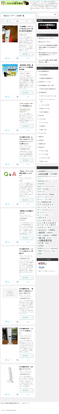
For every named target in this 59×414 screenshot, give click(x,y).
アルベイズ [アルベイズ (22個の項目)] (42, 191)
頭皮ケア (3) (43, 129)
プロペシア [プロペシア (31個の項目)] (47, 210)
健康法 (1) (41, 136)
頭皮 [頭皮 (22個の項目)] (40, 253)
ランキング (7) (42, 133)
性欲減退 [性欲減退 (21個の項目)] (46, 235)
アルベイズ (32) (44, 150)
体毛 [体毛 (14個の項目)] (50, 227)
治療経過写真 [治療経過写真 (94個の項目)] (45, 240)
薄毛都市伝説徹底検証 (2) (46, 78)
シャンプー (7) (43, 122)
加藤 (46, 62)
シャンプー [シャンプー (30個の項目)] (50, 197)
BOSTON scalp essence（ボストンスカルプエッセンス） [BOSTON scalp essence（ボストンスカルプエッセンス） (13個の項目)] (47, 177)
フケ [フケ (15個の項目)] (40, 209)
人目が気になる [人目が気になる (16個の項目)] (42, 227)
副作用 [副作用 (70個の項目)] (42, 233)
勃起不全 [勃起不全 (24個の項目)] (50, 232)
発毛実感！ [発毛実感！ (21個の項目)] (42, 245)
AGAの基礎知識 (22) (44, 71)
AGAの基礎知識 (23, 218)
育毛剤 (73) (41, 147)
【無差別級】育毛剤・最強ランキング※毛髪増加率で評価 (26, 67)
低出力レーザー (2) (45, 108)
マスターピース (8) (45, 158)
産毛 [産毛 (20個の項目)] (47, 243)
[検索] (47, 14)
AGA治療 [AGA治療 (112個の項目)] (43, 174)
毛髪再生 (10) (42, 143)
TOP (11, 403)
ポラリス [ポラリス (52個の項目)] (42, 218)
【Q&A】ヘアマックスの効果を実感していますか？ (26, 173)
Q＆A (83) (41, 115)
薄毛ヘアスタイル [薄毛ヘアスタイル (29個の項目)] (44, 251)
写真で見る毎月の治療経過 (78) (48, 89)
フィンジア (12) (44, 154)
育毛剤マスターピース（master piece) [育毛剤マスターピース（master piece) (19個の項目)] (48, 248)
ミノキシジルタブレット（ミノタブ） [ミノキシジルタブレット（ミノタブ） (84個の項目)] (47, 224)
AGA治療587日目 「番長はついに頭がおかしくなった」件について (26, 291)
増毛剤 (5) (42, 126)
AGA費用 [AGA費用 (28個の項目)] (54, 174)
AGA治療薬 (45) (43, 92)
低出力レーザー (23, 34)
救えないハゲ (42, 38)
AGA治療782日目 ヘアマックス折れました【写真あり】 (26, 251)
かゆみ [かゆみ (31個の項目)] (46, 189)
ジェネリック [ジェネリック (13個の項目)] (41, 199)
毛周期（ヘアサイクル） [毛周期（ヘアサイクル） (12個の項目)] (53, 237)
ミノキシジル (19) (44, 105)
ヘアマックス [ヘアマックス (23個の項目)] (42, 212)
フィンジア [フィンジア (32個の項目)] (42, 207)
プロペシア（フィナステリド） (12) (47, 100)
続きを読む (28, 54)
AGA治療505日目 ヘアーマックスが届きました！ (26, 331)
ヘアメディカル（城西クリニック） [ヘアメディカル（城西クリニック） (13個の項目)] (46, 215)
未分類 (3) (41, 140)
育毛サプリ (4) (43, 161)
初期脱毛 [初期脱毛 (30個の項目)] (52, 230)
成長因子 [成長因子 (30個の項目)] (54, 235)
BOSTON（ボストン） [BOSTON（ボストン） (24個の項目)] (45, 181)
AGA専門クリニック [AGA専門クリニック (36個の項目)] (46, 171)
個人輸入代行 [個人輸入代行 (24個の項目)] (42, 230)
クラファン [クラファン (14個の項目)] (41, 196)
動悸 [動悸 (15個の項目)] (40, 235)
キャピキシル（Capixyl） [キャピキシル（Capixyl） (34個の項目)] (47, 194)
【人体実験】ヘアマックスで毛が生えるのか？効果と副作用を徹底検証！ (26, 29)
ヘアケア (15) (42, 119)
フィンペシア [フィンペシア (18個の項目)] (53, 207)
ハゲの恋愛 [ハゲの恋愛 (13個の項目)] (49, 199)
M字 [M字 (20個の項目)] (40, 189)
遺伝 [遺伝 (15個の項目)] (54, 251)
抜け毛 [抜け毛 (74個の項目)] (42, 238)
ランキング (22, 73)
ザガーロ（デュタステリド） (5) (48, 96)
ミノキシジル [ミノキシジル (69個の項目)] (45, 220)
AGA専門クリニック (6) (44, 81)
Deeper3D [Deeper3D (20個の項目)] (41, 183)
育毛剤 (27, 73)
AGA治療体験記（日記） (25, 109)
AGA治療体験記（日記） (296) (46, 85)
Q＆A (21, 180)
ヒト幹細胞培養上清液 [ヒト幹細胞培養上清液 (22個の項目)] (45, 202)
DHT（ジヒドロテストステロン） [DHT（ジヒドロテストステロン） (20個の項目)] (47, 186)
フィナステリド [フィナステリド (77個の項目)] (46, 205)
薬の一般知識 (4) (44, 112)
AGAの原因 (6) (44, 74)
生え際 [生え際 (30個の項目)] (41, 243)
